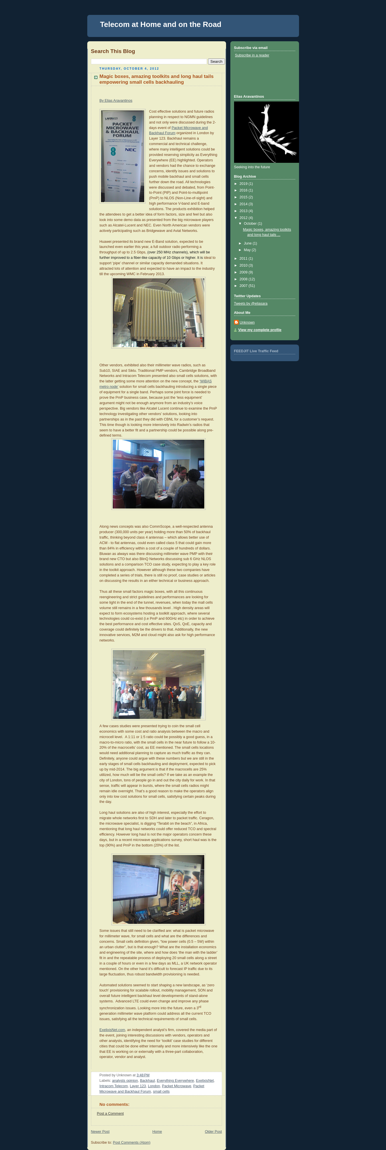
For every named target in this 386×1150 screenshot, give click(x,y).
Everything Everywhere (175, 1081)
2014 (244, 204)
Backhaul (147, 1081)
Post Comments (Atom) (132, 1143)
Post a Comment (110, 1114)
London (154, 1086)
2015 (244, 197)
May (248, 250)
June (248, 243)
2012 (244, 218)
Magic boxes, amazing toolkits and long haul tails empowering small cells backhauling (157, 79)
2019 (244, 184)
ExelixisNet (205, 1081)
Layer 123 (138, 1086)
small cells (161, 1092)
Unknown (247, 322)
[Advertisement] (260, 76)
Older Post (213, 1132)
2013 (244, 211)
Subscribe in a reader (252, 55)
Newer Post (100, 1132)
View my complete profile (260, 330)
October (251, 224)
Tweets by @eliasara (251, 304)
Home (157, 1132)
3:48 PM (142, 1075)
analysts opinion (125, 1081)
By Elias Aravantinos (116, 101)
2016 (244, 190)
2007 (244, 286)
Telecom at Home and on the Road (160, 24)
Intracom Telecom (114, 1086)
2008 (244, 279)
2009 (244, 272)
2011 (244, 259)
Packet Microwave (176, 1086)
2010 (244, 265)
